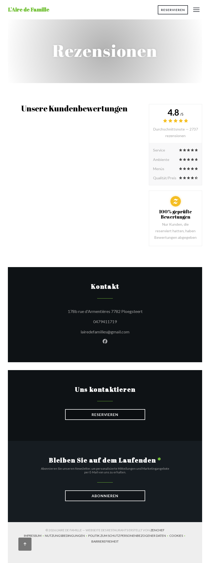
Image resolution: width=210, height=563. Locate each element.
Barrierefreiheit (105, 541)
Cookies (177, 536)
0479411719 (105, 321)
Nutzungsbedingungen (66, 536)
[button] (196, 9)
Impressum (34, 536)
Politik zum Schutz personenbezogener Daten (128, 536)
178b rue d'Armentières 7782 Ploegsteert (127, 310)
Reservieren (173, 10)
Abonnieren (105, 496)
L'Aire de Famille (28, 9)
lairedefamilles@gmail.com (105, 331)
